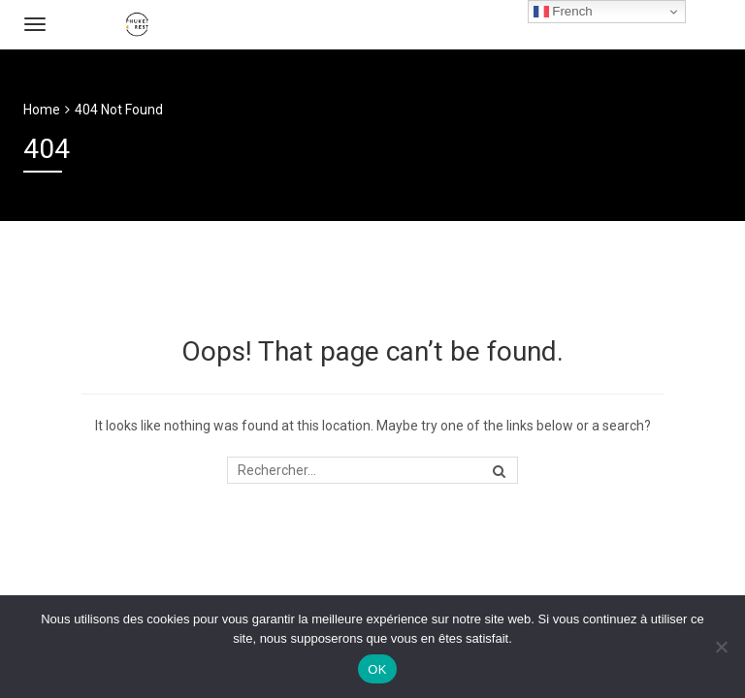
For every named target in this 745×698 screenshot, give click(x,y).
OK (377, 669)
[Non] (720, 646)
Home (41, 109)
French (563, 11)
